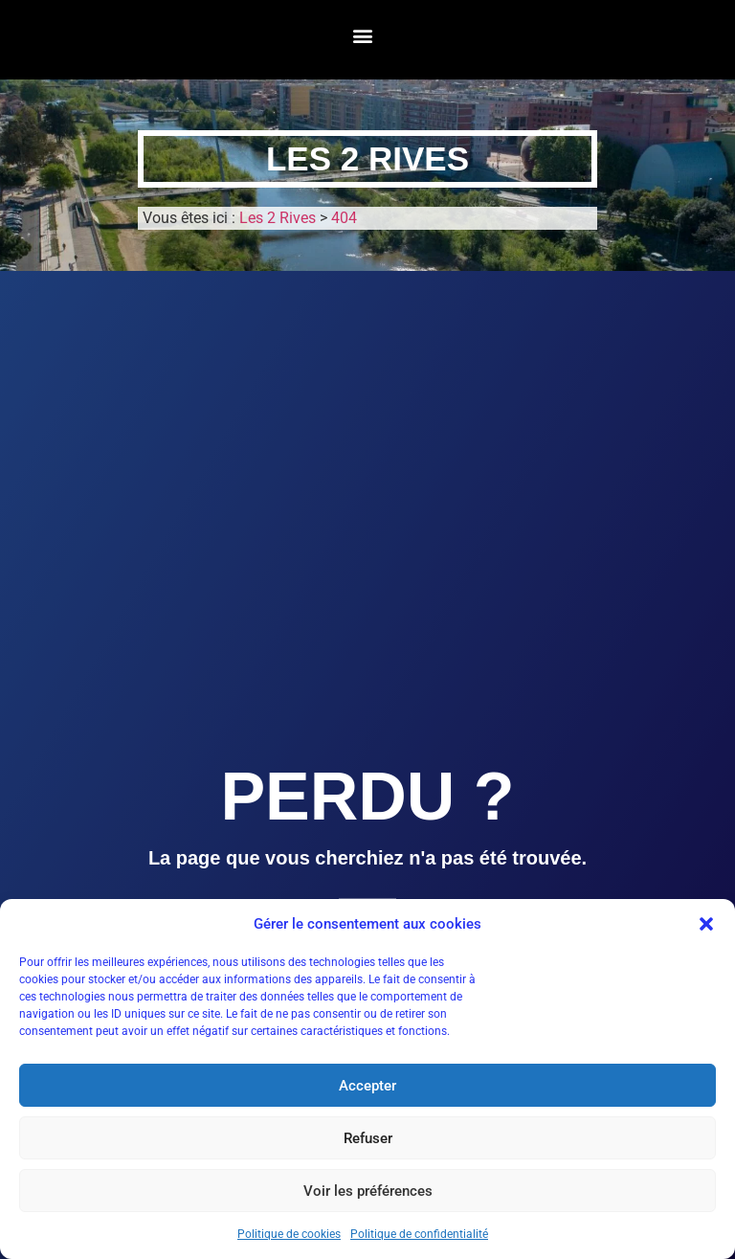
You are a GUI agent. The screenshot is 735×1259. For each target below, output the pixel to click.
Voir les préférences (368, 1191)
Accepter (367, 1085)
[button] (706, 923)
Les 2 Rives (367, 158)
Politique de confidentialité (419, 1234)
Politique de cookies (289, 1234)
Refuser (368, 1138)
